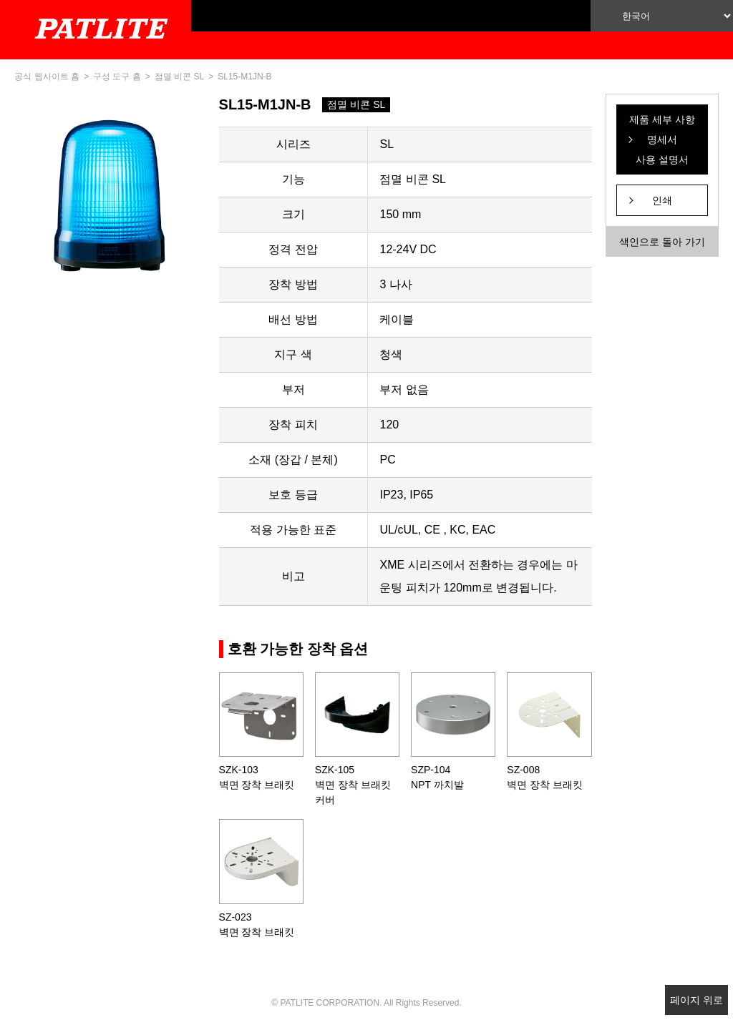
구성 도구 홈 (117, 77)
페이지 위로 (696, 1000)
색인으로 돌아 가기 (662, 241)
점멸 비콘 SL (179, 77)
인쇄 (662, 200)
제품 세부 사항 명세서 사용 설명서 (662, 139)
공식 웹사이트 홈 (46, 77)
